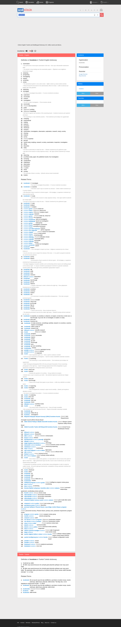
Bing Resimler (82, 75)
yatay (28, 532)
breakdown (27, 166)
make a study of (35, 326)
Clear (97, 93)
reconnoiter (27, 104)
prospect (33, 333)
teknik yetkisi (30, 527)
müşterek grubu (31, 503)
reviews (34, 347)
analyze (32, 205)
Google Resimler (83, 74)
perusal (26, 140)
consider (37, 299)
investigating (26, 76)
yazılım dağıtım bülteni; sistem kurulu (38, 534)
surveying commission (39, 226)
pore (32, 344)
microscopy (41, 498)
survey (25, 137)
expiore (33, 337)
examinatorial (27, 120)
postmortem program (55, 519)
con (31, 294)
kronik (28, 493)
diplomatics (48, 450)
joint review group (49, 503)
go (31, 411)
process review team (52, 523)
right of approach (54, 530)
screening (25, 80)
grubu (28, 223)
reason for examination (48, 231)
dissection (26, 146)
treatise (26, 175)
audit (31, 271)
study (25, 147)
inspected (39, 353)
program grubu (31, 514)
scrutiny (26, 171)
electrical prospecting (52, 446)
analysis (26, 135)
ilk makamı (30, 456)
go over (33, 340)
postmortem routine (54, 521)
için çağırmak (30, 230)
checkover (26, 127)
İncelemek (26, 592)
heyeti (28, 225)
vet (32, 473)
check (25, 169)
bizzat (28, 437)
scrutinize (33, 289)
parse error (43, 210)
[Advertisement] (60, 31)
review (24, 82)
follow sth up (34, 413)
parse (26, 168)
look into (32, 308)
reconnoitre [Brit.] (39, 238)
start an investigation (41, 219)
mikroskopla (30, 498)
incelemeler (27, 348)
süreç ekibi (30, 523)
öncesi (28, 218)
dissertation (37, 276)
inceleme (81, 88)
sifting (25, 144)
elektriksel (30, 447)
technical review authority (50, 526)
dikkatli (29, 441)
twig (32, 475)
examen (26, 98)
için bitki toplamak (32, 228)
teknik (28, 525)
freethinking (39, 448)
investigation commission (40, 224)
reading (26, 122)
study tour (40, 208)
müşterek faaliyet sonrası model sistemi (38, 500)
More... (83, 93)
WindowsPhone (36, 622)
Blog (42, 622)
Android (22, 622)
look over (31, 378)
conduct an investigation (42, 244)
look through (33, 280)
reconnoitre (27, 96)
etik (28, 452)
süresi (28, 234)
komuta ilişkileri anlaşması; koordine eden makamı (41, 488)
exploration (27, 95)
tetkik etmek (33, 592)
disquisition (38, 434)
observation (27, 164)
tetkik (32, 590)
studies (34, 480)
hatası (28, 210)
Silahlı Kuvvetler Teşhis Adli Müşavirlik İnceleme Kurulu (40, 427)
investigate (26, 91)
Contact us (53, 622)
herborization (49, 435)
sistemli (29, 518)
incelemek (27, 183)
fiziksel (29, 454)
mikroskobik (30, 494)
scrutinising (36, 485)
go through (33, 303)
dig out (32, 305)
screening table (38, 235)
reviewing (26, 118)
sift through (34, 342)
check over (33, 301)
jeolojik (29, 350)
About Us (47, 622)
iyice (28, 484)
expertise (30, 138)
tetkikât (43, 589)
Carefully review (39, 404)
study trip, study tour (44, 215)
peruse (32, 282)
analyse (34, 207)
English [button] (104, 2)
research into (34, 328)
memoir (36, 242)
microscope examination (44, 494)
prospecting (26, 74)
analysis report (44, 212)
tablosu (28, 236)
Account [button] (94, 2)
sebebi (28, 232)
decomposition (32, 106)
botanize (43, 228)
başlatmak (29, 219)
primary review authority (48, 455)
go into (32, 307)
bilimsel (29, 276)
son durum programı (33, 519)
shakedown (27, 162)
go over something (36, 346)
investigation (27, 100)
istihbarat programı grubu (34, 482)
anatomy (26, 124)
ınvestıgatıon (34, 414)
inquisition (26, 126)
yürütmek (29, 245)
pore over (33, 319)
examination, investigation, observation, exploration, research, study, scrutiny (45, 131)
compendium (27, 160)
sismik (28, 516)
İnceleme (27, 414)
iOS (18, 622)
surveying (26, 158)
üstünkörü (30, 546)
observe (32, 283)
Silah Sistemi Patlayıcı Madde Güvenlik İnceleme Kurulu (40, 421)
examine (34, 187)
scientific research (40, 330)
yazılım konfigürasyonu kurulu (35, 537)
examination (26, 63)
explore (32, 292)
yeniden (29, 540)
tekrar (28, 528)
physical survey (43, 453)
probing (32, 109)
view (33, 203)
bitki (28, 436)
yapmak (29, 214)
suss (32, 398)
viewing (41, 351)
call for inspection (45, 230)
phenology (48, 443)
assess (36, 278)
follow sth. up (39, 478)
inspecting (26, 89)
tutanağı (29, 237)
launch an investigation (42, 221)
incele (26, 332)
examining (33, 111)
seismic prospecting (44, 516)
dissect (32, 258)
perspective (47, 439)
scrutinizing (48, 484)
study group (39, 222)
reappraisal (41, 528)
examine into (33, 321)
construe (32, 291)
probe (25, 107)
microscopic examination (44, 496)
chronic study (42, 493)
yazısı (28, 243)
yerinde (29, 352)
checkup (26, 133)
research (26, 129)
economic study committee (57, 444)
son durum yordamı (32, 521)
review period (42, 233)
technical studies (41, 525)
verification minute (44, 237)
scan (31, 273)
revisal (37, 540)
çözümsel (29, 544)
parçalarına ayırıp (32, 505)
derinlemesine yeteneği (33, 439)
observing (26, 155)
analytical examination (47, 544)
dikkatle (29, 404)
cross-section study (50, 532)
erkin (28, 448)
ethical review (59, 451)
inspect (32, 247)
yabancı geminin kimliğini (34, 530)
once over (39, 546)
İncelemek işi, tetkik (28, 563)
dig (31, 269)
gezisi (28, 208)
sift (32, 477)
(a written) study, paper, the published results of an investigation (41, 157)
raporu (28, 212)
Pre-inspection (38, 217)
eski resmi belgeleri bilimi (34, 450)
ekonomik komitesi (32, 445)
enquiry (25, 78)
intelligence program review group (59, 482)
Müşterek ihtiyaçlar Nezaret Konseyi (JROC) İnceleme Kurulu (42, 416)
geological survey (45, 349)
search (37, 245)
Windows (28, 622)
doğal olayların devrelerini (34, 443)
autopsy (36, 437)
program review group (50, 514)
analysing (25, 73)
